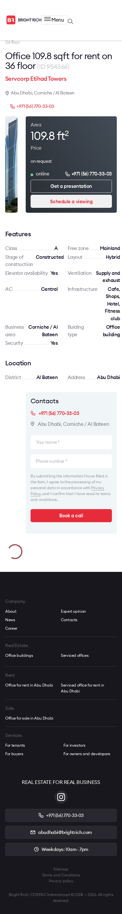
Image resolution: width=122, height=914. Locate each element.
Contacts (69, 619)
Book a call (71, 515)
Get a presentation (71, 186)
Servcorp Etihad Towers (35, 78)
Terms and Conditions (61, 874)
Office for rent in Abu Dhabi (29, 685)
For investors (74, 745)
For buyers (14, 753)
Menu (54, 20)
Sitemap (60, 869)
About (10, 611)
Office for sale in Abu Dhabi (29, 718)
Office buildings (19, 655)
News (10, 619)
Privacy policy (61, 880)
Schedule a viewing (71, 201)
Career (11, 628)
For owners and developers (86, 753)
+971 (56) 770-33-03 (32, 106)
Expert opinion (73, 611)
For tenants (15, 745)
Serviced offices (74, 655)
